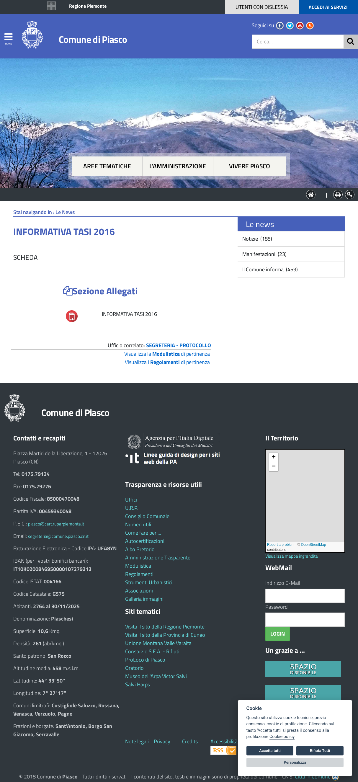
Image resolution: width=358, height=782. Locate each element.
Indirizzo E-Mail (282, 583)
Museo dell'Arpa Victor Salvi (156, 676)
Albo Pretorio (140, 549)
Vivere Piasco (249, 166)
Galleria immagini (144, 599)
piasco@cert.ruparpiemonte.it (56, 523)
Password (276, 607)
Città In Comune (313, 777)
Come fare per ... (143, 533)
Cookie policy (282, 736)
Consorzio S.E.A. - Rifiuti (152, 651)
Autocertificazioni (144, 541)
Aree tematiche (107, 166)
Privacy (162, 741)
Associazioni (139, 591)
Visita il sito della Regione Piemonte (165, 627)
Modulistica (138, 566)
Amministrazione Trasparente (157, 557)
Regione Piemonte (88, 5)
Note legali (137, 741)
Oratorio (134, 668)
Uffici (131, 500)
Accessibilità (224, 741)
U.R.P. (131, 508)
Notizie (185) (256, 239)
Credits (190, 741)
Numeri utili (138, 524)
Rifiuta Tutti (320, 750)
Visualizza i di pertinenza (167, 362)
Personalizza (295, 762)
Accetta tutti (270, 750)
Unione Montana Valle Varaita (158, 643)
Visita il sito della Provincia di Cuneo (165, 635)
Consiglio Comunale (147, 516)
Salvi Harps (137, 684)
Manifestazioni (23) (264, 254)
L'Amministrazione (174, 194)
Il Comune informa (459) (269, 269)
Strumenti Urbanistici (148, 582)
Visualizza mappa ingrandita (291, 556)
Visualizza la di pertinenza (167, 354)
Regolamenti (139, 574)
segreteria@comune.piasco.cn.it (58, 536)
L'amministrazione (177, 166)
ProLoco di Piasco (145, 660)
